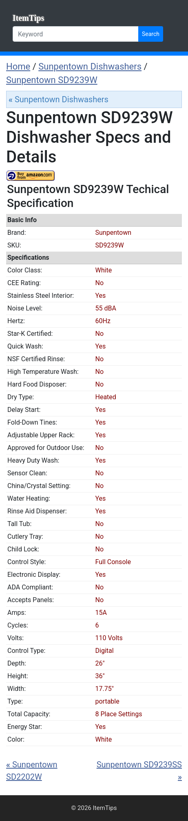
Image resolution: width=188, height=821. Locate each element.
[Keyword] (76, 34)
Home (18, 66)
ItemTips (28, 17)
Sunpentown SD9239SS (139, 771)
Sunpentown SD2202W (32, 771)
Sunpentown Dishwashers (90, 66)
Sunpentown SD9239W (51, 80)
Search (150, 34)
